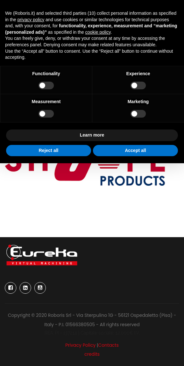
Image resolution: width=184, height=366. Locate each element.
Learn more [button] (92, 135)
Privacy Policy (80, 345)
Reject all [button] (48, 150)
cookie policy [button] (98, 32)
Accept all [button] (135, 150)
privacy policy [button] (30, 19)
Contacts (108, 345)
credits (92, 354)
